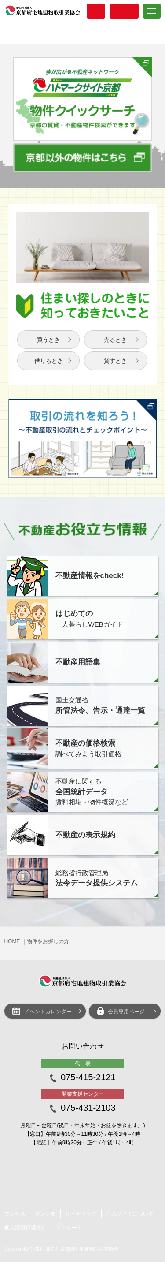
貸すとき (115, 361)
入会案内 (96, 11)
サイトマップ (81, 1214)
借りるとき (48, 361)
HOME (12, 941)
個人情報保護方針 (25, 1228)
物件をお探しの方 (48, 941)
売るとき (115, 339)
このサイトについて (130, 1214)
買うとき (48, 339)
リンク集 (45, 1214)
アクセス (15, 1214)
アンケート (69, 1228)
